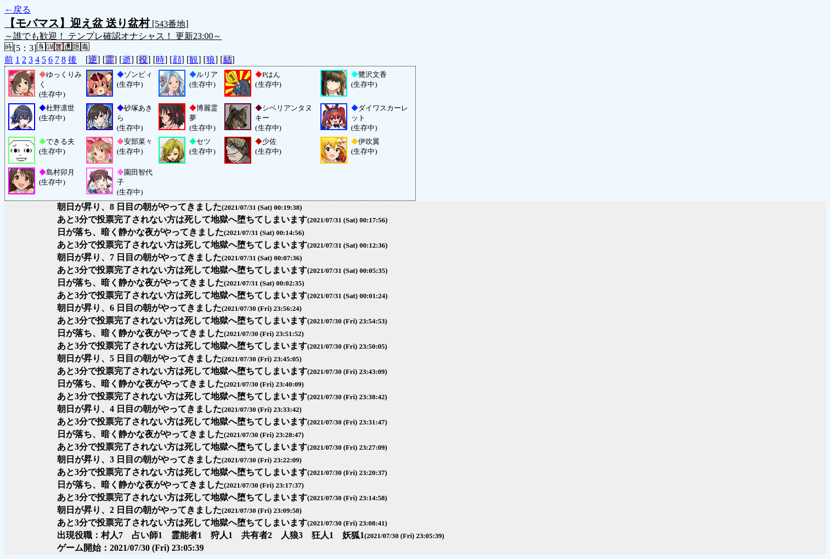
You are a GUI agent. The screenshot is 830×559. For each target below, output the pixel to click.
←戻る (17, 9)
